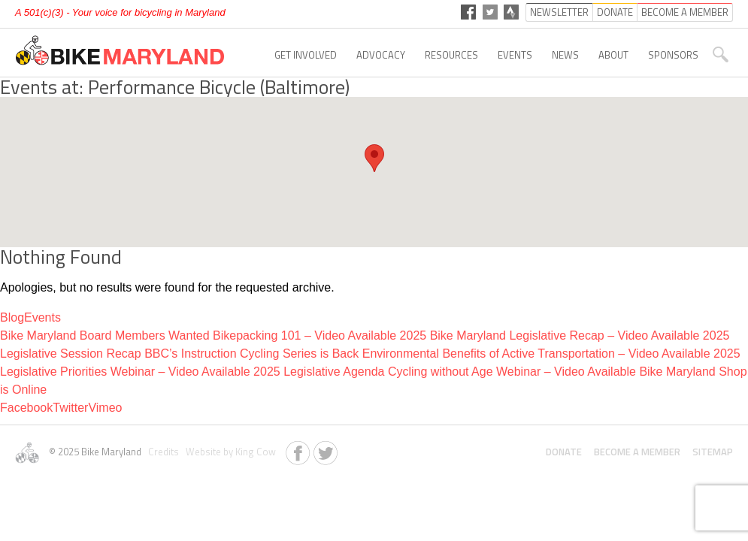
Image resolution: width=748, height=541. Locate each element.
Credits (162, 451)
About (613, 54)
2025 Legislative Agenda (318, 371)
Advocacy (380, 54)
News (565, 54)
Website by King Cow (228, 451)
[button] (374, 158)
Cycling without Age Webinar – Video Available (512, 371)
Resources (451, 54)
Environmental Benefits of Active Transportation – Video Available (536, 353)
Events (515, 54)
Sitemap (712, 451)
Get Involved (305, 54)
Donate (564, 451)
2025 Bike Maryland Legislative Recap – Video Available (550, 335)
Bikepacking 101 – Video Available (304, 335)
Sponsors (673, 54)
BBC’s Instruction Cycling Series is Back (251, 353)
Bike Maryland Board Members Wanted (105, 335)
